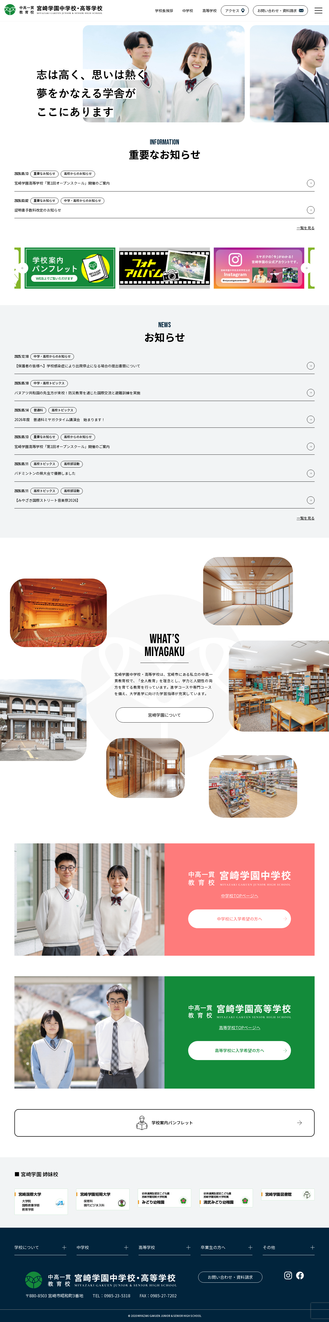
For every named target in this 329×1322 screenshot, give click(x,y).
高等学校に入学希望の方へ (239, 1050)
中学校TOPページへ (239, 895)
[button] (22, 268)
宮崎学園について (164, 715)
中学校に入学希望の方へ (239, 919)
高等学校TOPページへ (239, 1027)
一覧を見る (306, 227)
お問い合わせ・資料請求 (230, 1277)
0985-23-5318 (117, 1295)
